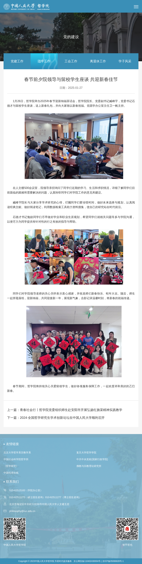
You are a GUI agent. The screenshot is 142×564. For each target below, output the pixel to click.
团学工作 (44, 61)
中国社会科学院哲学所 (16, 459)
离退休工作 (98, 61)
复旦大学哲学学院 (86, 452)
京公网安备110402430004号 (87, 561)
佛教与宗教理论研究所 (88, 466)
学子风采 (125, 61)
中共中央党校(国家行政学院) (92, 459)
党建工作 (17, 61)
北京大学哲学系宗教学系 (17, 452)
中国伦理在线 (11, 472)
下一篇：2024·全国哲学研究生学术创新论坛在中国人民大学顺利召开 (56, 417)
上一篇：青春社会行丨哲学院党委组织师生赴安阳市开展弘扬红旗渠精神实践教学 (64, 410)
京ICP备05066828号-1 (113, 561)
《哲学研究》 (11, 466)
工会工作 (71, 61)
